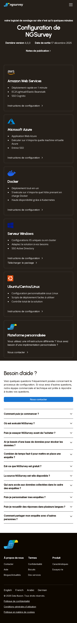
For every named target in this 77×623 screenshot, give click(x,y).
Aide (6, 569)
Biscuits (31, 569)
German (42, 590)
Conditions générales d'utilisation (20, 606)
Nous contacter (38, 399)
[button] (70, 4)
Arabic (30, 590)
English (8, 590)
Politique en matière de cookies (19, 612)
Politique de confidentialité (17, 601)
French (19, 590)
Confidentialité (35, 564)
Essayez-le (57, 569)
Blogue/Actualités (12, 575)
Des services (34, 575)
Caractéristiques (60, 564)
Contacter (8, 564)
